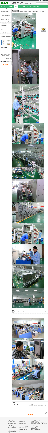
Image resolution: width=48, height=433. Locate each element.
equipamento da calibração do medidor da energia (5, 23)
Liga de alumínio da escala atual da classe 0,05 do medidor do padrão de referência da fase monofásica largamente (12, 421)
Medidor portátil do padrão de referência (4, 29)
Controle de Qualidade (22, 6)
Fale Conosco (29, 6)
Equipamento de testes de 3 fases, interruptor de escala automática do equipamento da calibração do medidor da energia (12, 424)
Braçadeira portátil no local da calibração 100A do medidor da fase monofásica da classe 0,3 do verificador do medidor (35, 426)
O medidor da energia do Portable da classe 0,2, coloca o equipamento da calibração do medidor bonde (35, 423)
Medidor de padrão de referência (5, 27)
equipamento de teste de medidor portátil (5, 13)
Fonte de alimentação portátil (4, 32)
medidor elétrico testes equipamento (5, 15)
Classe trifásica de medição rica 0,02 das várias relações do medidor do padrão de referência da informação (12, 431)
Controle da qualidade (2, 423)
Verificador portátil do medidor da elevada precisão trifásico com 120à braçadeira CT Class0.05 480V (35, 421)
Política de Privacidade (3, 432)
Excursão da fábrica (3, 421)
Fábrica (16, 6)
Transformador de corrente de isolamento (4, 34)
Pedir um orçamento (36, 6)
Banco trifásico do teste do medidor (5, 21)
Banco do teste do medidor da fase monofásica (5, 19)
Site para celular (44, 423)
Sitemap (43, 422)
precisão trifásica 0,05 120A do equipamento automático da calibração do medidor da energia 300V (23, 430)
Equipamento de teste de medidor (5, 11)
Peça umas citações (44, 421)
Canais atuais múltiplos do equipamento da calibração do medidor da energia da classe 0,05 (23, 424)
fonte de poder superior (3, 25)
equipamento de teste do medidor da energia (5, 17)
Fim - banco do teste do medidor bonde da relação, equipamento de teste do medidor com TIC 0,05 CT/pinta (23, 421)
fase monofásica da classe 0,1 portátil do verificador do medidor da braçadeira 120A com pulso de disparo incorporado (35, 429)
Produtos (5, 6)
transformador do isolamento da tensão (6, 36)
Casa (1, 6)
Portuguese (46, 0)
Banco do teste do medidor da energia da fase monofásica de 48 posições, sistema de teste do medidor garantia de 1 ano (23, 427)
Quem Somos (11, 6)
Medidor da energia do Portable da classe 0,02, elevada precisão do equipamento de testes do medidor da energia (12, 427)
